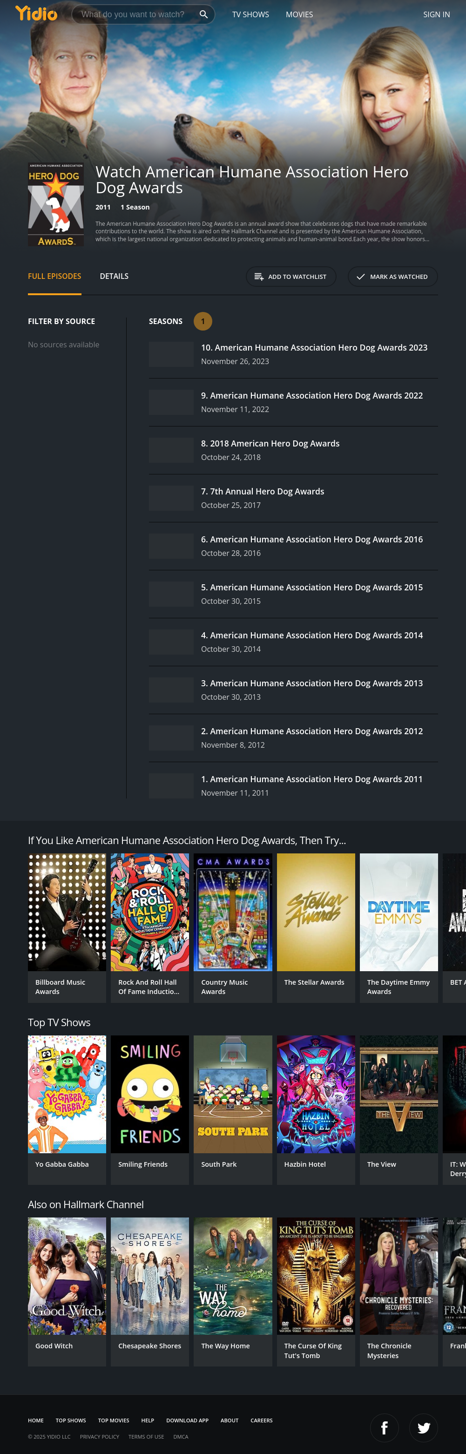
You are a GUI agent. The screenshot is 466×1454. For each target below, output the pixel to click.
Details (114, 276)
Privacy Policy (99, 1436)
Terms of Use (146, 1436)
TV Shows (250, 14)
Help (148, 1420)
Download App (187, 1420)
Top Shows (71, 1420)
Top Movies (113, 1420)
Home (36, 1420)
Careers (261, 1420)
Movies (299, 14)
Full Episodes (54, 276)
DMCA (180, 1436)
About (229, 1420)
